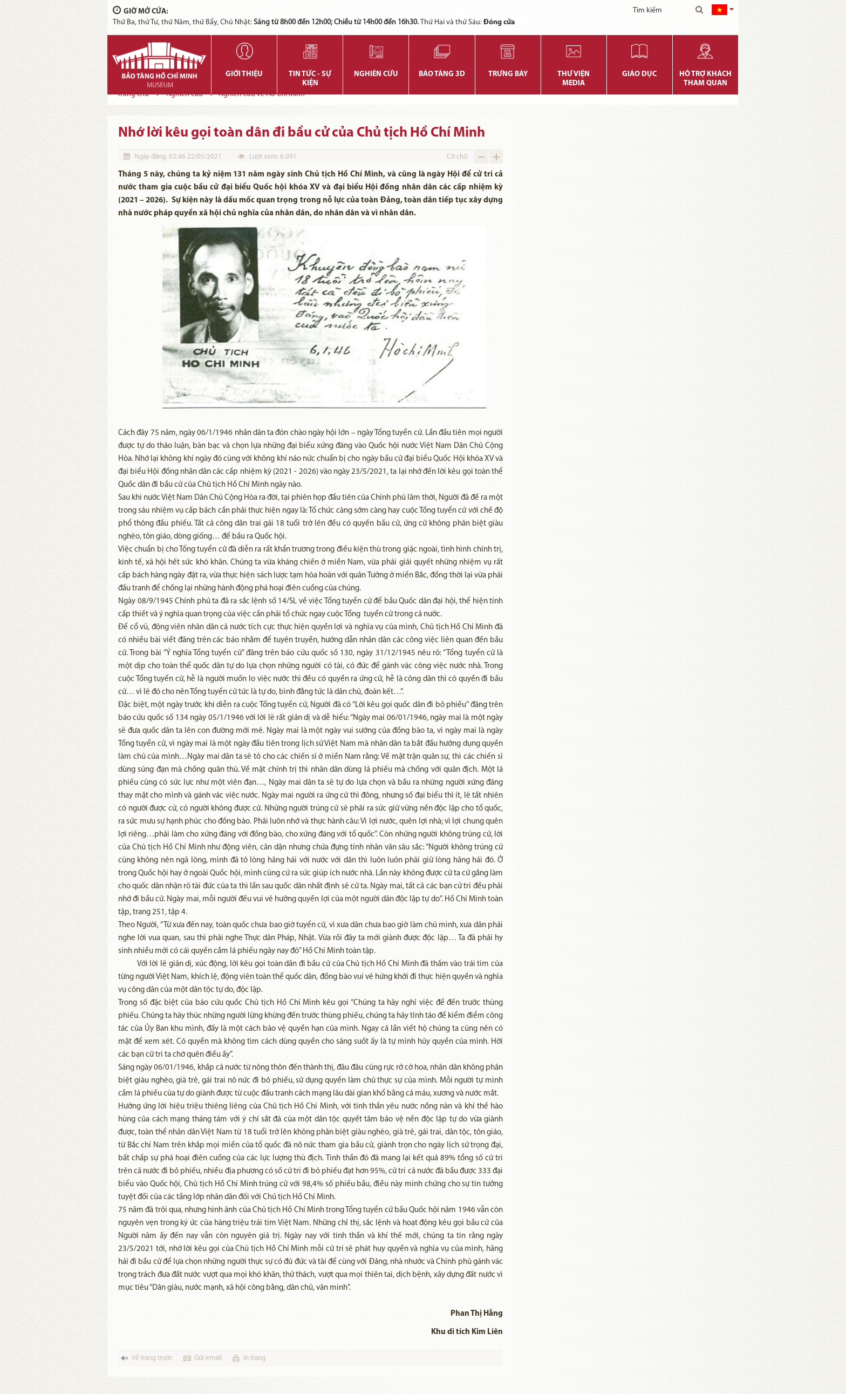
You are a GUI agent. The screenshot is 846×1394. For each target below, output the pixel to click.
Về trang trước (152, 1358)
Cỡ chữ (457, 156)
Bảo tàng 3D (442, 74)
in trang (254, 1358)
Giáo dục (639, 74)
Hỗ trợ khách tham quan (705, 78)
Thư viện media (573, 78)
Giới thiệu (244, 74)
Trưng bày (508, 74)
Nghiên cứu (376, 74)
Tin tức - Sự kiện (310, 78)
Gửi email (208, 1358)
